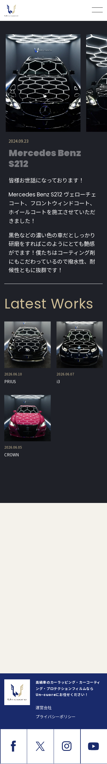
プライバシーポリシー (56, 717)
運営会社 (44, 708)
